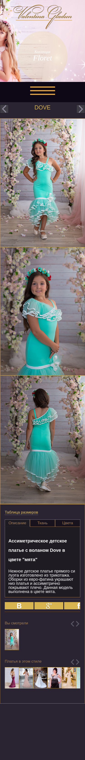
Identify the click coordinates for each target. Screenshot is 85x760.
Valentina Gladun (42, 17)
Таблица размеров (21, 512)
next (80, 109)
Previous (72, 624)
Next (77, 624)
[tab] (17, 523)
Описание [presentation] (17, 523)
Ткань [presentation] (42, 523)
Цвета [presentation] (67, 523)
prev (4, 109)
